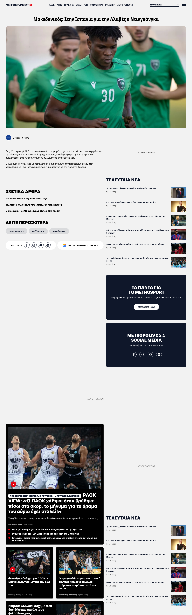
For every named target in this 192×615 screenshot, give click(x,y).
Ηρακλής (69, 4)
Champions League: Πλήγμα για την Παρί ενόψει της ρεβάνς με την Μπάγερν (135, 217)
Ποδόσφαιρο (96, 4)
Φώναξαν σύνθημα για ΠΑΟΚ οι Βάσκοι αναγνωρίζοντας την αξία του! (29, 581)
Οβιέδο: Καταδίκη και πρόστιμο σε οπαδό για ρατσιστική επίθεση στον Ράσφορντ (137, 231)
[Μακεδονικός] (59, 231)
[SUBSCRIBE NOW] (146, 307)
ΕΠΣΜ (78, 4)
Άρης (59, 4)
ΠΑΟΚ (52, 4)
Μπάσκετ (110, 4)
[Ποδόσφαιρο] (38, 231)
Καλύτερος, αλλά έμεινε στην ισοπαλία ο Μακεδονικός (34, 204)
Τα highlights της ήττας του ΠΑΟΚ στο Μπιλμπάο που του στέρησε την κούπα (137, 259)
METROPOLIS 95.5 (125, 4)
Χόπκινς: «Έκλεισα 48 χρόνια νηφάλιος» (26, 198)
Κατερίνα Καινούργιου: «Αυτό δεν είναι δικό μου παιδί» (131, 202)
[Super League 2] (16, 231)
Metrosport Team (21, 137)
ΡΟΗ (86, 4)
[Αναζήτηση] (163, 4)
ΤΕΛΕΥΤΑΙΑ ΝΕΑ (123, 179)
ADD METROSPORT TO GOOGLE (83, 245)
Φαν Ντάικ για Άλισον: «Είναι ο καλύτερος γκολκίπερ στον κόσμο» (135, 244)
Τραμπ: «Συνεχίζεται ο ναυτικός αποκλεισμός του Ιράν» (131, 188)
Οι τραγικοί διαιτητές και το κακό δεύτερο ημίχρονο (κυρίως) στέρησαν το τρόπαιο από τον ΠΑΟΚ (79, 583)
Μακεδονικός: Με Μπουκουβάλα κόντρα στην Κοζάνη (33, 211)
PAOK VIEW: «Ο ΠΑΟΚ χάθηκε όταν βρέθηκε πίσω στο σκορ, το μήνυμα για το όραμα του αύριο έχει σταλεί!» (52, 502)
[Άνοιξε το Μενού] (184, 5)
